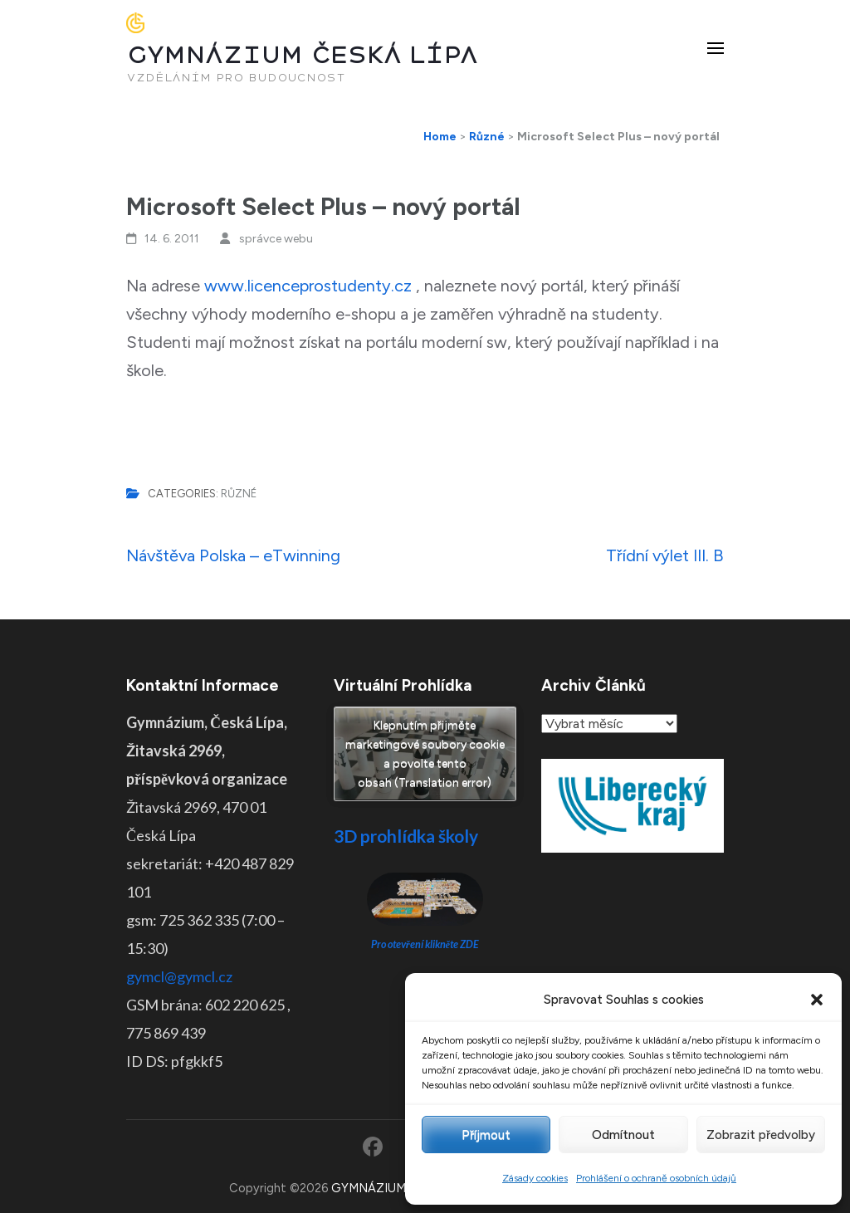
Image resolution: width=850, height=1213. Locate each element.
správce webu (276, 239)
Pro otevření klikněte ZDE (425, 944)
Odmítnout (623, 1134)
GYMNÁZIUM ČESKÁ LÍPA (302, 55)
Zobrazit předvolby (760, 1134)
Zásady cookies (535, 1178)
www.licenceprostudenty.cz (308, 286)
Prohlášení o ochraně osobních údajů (656, 1178)
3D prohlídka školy (406, 835)
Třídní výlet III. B (665, 555)
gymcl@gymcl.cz (179, 976)
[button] (816, 999)
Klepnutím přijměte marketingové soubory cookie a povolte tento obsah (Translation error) (425, 754)
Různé (238, 493)
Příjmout (486, 1134)
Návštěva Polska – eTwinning (233, 555)
